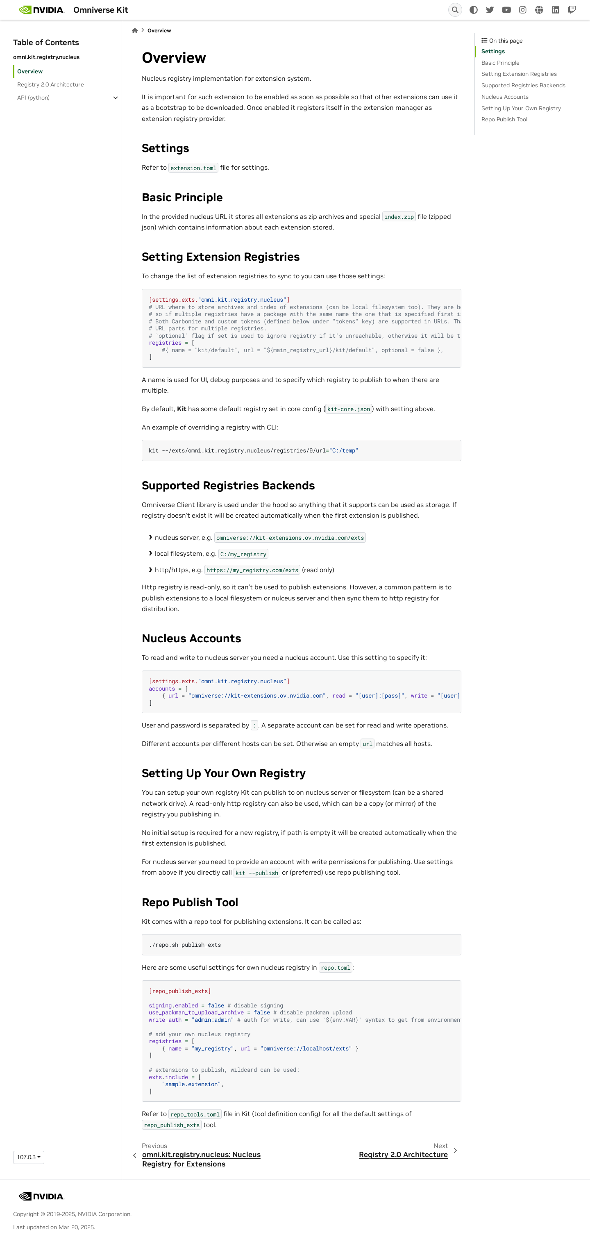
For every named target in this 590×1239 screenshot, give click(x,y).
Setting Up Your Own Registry (521, 108)
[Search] (455, 10)
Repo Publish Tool (504, 119)
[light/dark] (474, 10)
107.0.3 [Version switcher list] (26, 1157)
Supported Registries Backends (523, 85)
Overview (30, 71)
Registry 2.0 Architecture (50, 84)
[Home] (135, 30)
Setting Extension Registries (519, 73)
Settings (493, 51)
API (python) (33, 97)
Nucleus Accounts (505, 96)
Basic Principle (500, 62)
